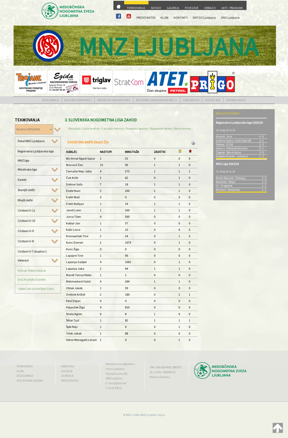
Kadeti (38, 180)
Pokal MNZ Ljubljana (38, 141)
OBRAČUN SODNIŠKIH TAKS (36, 289)
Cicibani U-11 (38, 210)
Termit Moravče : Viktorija (231, 178)
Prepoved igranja (137, 128)
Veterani (38, 260)
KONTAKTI (181, 17)
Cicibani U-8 (38, 241)
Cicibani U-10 (38, 221)
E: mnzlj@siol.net (115, 383)
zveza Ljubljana (114, 369)
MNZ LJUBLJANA (135, 415)
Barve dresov (182, 128)
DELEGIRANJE (50, 100)
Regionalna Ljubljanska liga (36, 151)
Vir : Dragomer (224, 185)
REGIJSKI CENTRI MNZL (78, 100)
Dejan (161, 415)
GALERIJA (173, 8)
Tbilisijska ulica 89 (116, 374)
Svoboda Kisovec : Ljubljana (232, 156)
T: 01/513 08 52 (113, 388)
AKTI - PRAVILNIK (232, 8)
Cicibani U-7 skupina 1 (32, 251)
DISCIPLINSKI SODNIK (32, 279)
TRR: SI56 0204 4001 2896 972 (166, 367)
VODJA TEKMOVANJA (32, 271)
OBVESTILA (67, 366)
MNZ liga (23, 160)
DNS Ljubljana (230, 17)
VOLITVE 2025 (212, 100)
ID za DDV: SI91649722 (162, 372)
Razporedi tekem (161, 128)
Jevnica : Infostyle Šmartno (231, 148)
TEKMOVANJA (136, 8)
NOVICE (156, 8)
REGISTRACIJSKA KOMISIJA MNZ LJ (156, 100)
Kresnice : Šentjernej (228, 190)
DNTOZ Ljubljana (204, 17)
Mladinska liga (38, 169)
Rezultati (75, 128)
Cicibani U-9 (38, 231)
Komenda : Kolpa (226, 182)
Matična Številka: (160, 377)
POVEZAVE (191, 8)
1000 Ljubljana (113, 378)
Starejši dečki (38, 190)
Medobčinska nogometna (120, 364)
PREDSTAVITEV (145, 17)
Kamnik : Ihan (224, 136)
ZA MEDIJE (67, 376)
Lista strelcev (91, 128)
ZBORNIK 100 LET (236, 100)
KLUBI (164, 17)
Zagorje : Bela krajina (228, 152)
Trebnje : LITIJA (224, 144)
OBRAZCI (210, 8)
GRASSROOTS (191, 100)
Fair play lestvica (113, 128)
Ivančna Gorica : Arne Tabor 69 (233, 140)
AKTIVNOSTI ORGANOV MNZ (114, 100)
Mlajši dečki (38, 200)
